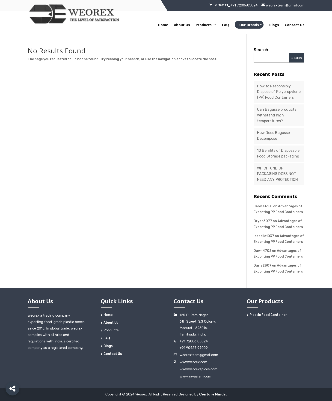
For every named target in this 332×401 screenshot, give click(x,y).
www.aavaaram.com (195, 376)
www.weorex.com (193, 362)
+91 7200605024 (244, 5)
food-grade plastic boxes (64, 322)
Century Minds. (213, 394)
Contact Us (294, 25)
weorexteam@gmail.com (199, 355)
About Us (182, 25)
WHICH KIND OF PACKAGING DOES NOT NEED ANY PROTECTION (277, 174)
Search (261, 49)
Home (163, 25)
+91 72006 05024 (194, 341)
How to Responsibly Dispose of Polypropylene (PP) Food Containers (279, 92)
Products (204, 25)
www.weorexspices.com (198, 369)
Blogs (274, 25)
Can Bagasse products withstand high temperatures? (276, 115)
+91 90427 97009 (194, 348)
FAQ (225, 25)
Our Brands (249, 24)
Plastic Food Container (268, 315)
